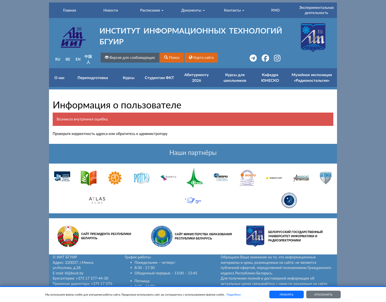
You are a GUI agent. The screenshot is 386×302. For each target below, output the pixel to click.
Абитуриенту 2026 (196, 77)
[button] (172, 57)
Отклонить (323, 294)
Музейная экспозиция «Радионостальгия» (312, 77)
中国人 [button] (88, 59)
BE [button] (68, 59)
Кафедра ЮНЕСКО (270, 77)
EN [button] (78, 59)
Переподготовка (93, 77)
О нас (59, 77)
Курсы (128, 77)
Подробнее (233, 294)
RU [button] (57, 59)
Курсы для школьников (235, 77)
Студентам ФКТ (159, 77)
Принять (286, 294)
